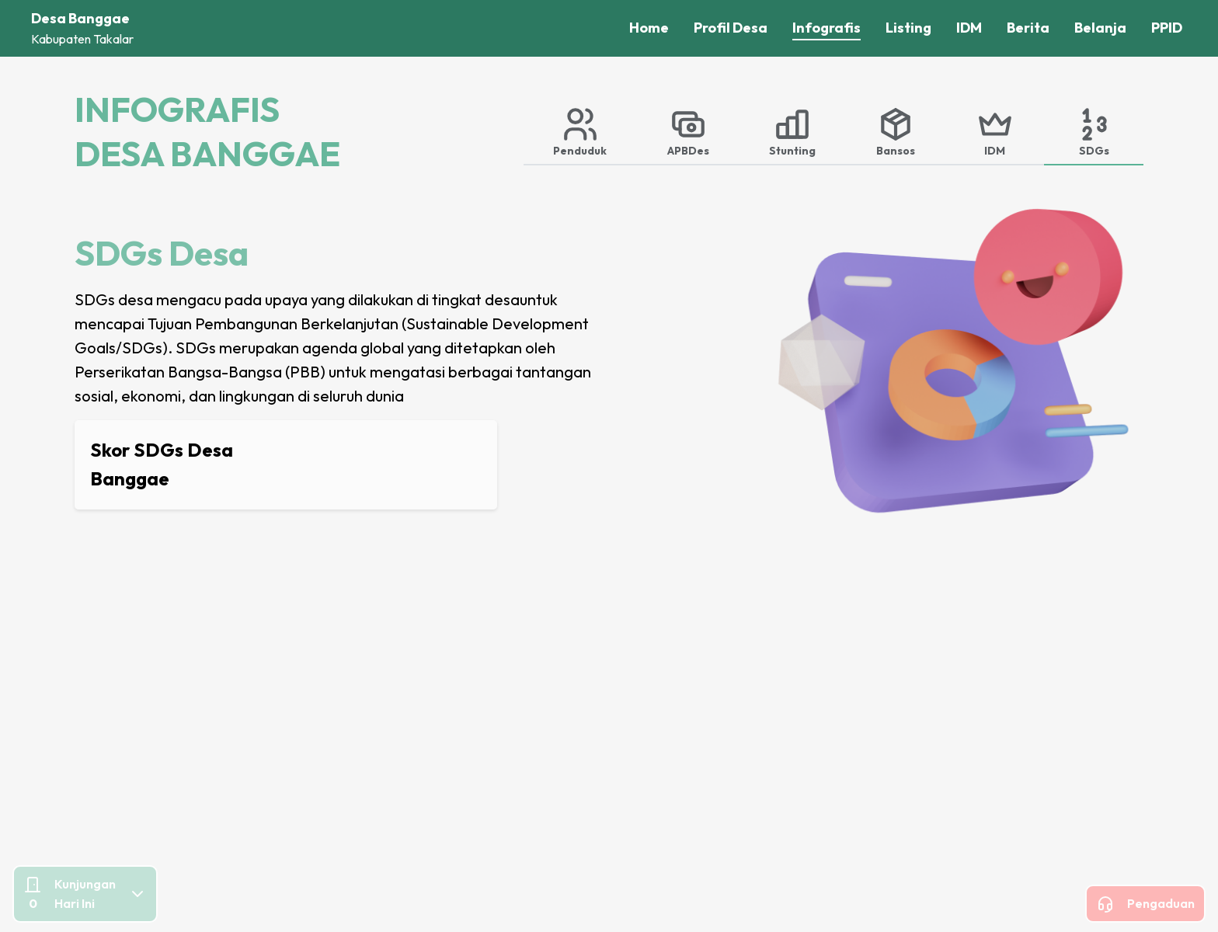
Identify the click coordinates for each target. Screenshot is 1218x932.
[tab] (581, 131)
